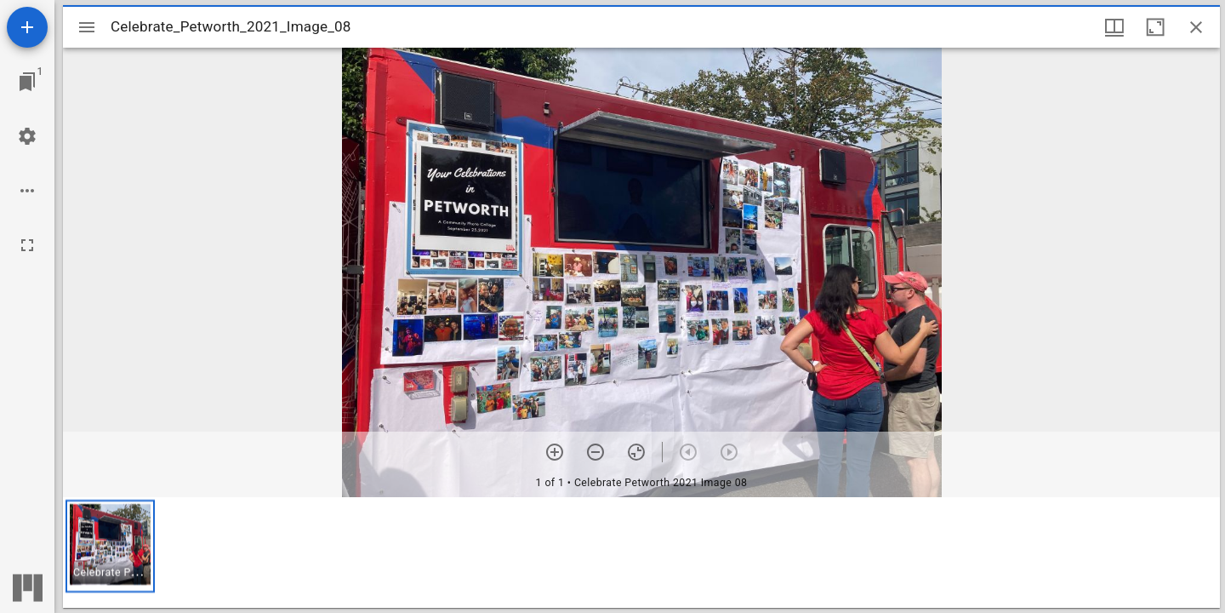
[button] (110, 546)
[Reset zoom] (636, 452)
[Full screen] (27, 245)
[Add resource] (27, 27)
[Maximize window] (1155, 27)
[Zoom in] (554, 452)
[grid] (641, 552)
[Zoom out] (595, 452)
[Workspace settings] (27, 136)
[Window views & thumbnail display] (1114, 27)
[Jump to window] (27, 81)
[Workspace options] (27, 190)
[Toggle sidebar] (86, 27)
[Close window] (1196, 27)
